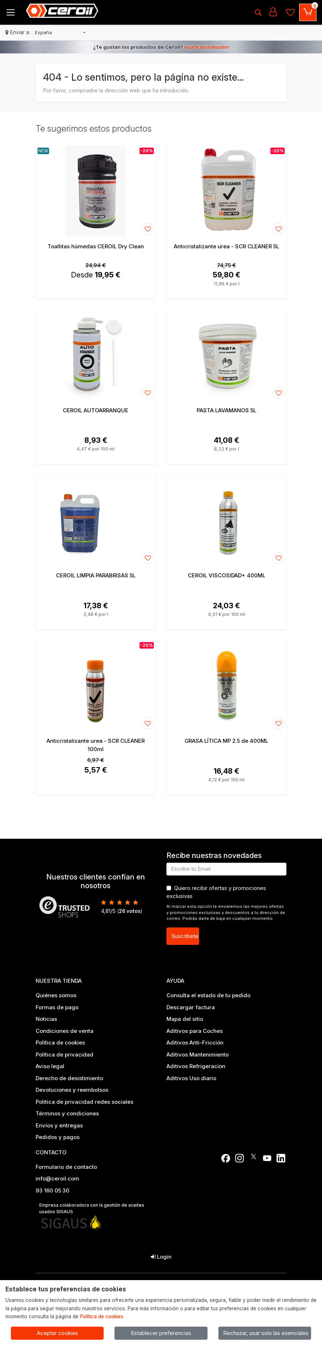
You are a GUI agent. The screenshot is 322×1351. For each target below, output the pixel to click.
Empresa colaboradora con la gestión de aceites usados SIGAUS (91, 1208)
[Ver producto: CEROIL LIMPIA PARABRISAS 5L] (96, 520)
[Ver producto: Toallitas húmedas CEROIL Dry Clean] (96, 191)
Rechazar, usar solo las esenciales (266, 1333)
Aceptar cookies (57, 1333)
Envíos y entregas (59, 1125)
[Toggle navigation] (10, 12)
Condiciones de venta (64, 1030)
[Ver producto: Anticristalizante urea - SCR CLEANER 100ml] (96, 685)
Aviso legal (50, 1066)
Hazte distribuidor (206, 47)
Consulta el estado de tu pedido (208, 995)
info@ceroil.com (57, 1178)
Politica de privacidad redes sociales (84, 1101)
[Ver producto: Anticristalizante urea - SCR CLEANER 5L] (226, 191)
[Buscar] (258, 12)
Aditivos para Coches (194, 1030)
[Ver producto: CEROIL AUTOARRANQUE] (96, 355)
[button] (60, 33)
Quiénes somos (56, 995)
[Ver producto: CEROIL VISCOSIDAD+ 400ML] (226, 520)
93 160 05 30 (52, 1190)
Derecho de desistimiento (69, 1078)
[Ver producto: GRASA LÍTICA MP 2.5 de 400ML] (226, 685)
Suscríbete (184, 936)
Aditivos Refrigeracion (195, 1066)
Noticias (46, 1018)
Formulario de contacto (66, 1166)
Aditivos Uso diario (191, 1078)
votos (130, 911)
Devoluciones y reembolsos (72, 1089)
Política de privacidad (64, 1054)
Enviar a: (20, 32)
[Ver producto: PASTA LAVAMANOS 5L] (226, 355)
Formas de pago (57, 1007)
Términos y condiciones (67, 1113)
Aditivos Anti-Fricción (195, 1042)
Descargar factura (190, 1007)
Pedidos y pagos (58, 1137)
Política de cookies (60, 1042)
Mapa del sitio (184, 1018)
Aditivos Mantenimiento (197, 1054)
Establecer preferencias (161, 1333)
